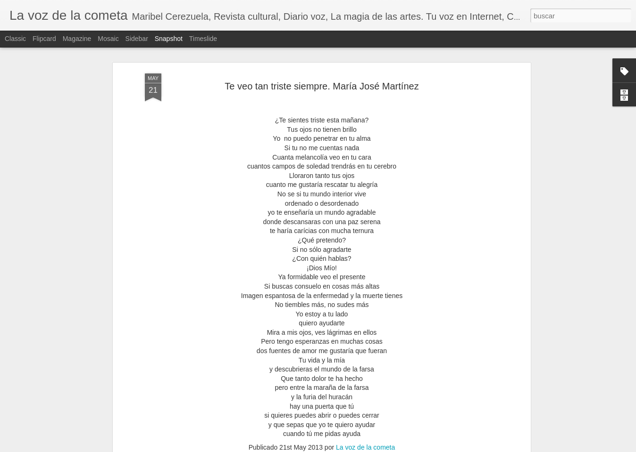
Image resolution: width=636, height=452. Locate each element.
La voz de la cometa (365, 357)
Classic (15, 38)
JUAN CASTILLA (172, 418)
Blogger (377, 447)
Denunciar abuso (408, 447)
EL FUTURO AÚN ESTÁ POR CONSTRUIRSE (542, 419)
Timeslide (203, 38)
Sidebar (137, 38)
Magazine (77, 38)
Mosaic (108, 38)
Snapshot (169, 38)
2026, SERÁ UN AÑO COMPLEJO (410, 423)
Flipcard (44, 38)
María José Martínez (337, 369)
